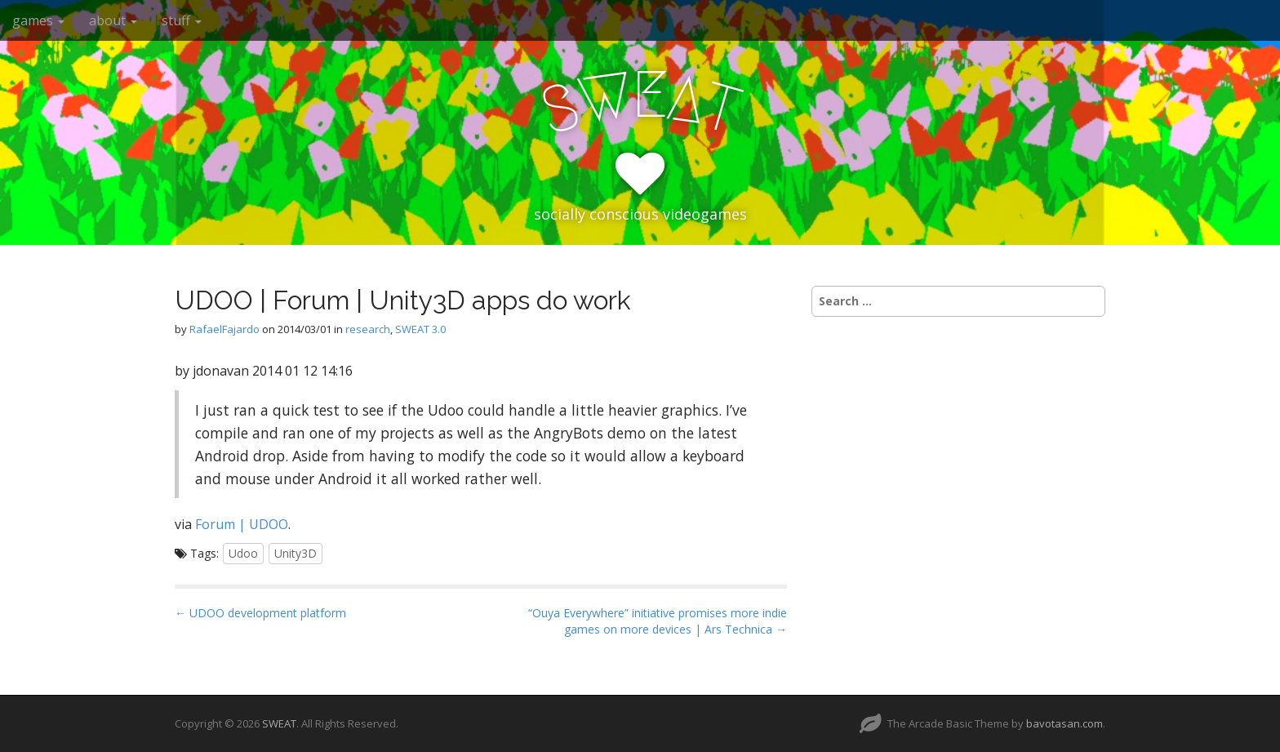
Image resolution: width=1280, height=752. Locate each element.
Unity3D (295, 553)
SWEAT (279, 723)
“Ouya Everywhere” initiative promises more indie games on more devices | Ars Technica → (657, 621)
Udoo (243, 553)
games (38, 20)
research (367, 329)
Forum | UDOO (241, 524)
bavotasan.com (1064, 723)
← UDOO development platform (260, 613)
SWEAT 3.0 (420, 329)
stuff (182, 20)
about (113, 20)
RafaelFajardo (224, 329)
